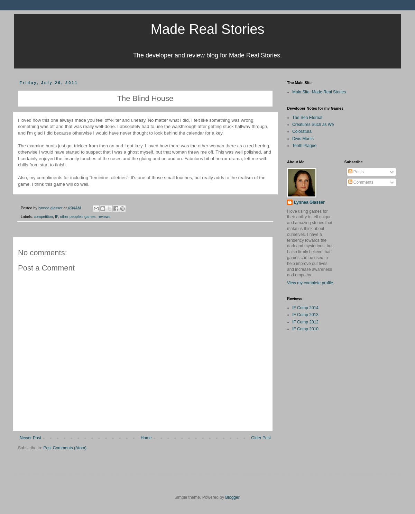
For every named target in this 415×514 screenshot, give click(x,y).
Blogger (232, 497)
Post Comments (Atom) (64, 448)
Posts (356, 171)
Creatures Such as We (313, 124)
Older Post (261, 437)
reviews (104, 216)
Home (146, 437)
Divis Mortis (303, 138)
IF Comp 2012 (305, 322)
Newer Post (30, 437)
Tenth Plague (304, 145)
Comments (361, 182)
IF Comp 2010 (305, 329)
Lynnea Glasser (309, 202)
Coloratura (302, 131)
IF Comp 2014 (305, 307)
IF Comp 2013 (305, 314)
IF (56, 216)
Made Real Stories (207, 29)
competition (43, 216)
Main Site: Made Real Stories (319, 92)
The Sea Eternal (307, 117)
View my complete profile (310, 283)
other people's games (77, 216)
